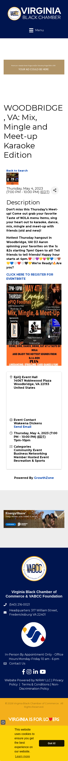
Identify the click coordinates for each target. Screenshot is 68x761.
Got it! (51, 743)
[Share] (55, 190)
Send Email (22, 426)
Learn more (22, 756)
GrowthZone (44, 478)
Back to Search (17, 170)
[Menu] (34, 30)
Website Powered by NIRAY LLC (28, 680)
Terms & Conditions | (36, 684)
